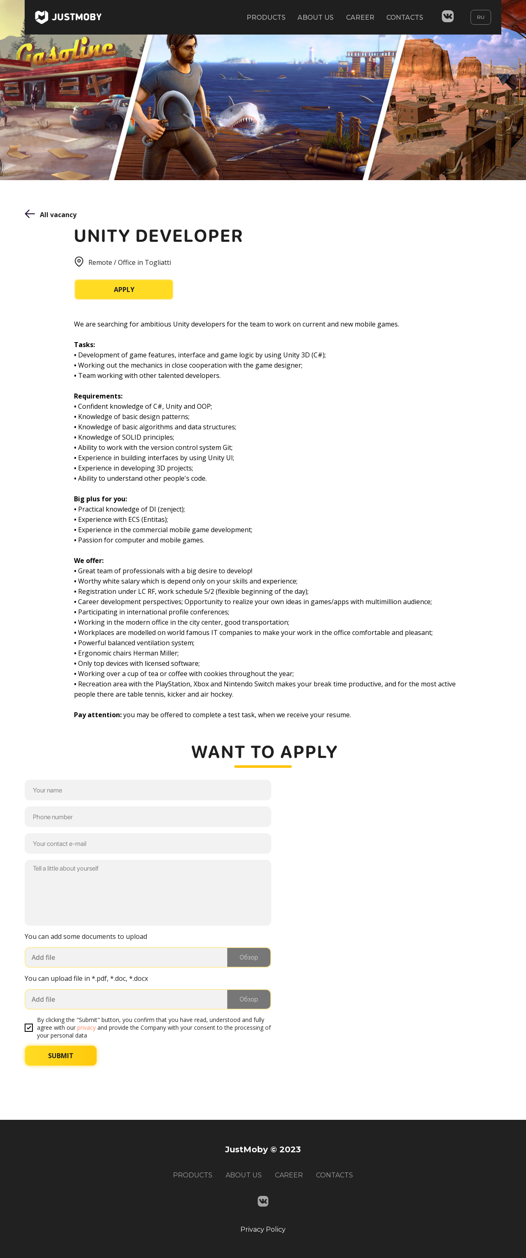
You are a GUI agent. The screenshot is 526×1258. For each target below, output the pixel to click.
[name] (148, 790)
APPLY (124, 289)
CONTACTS (404, 17)
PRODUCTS (263, 17)
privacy (86, 1027)
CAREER (358, 17)
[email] (148, 843)
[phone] (148, 816)
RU (480, 17)
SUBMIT (61, 1055)
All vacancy (58, 214)
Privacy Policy (263, 1229)
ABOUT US (313, 17)
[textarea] (148, 893)
